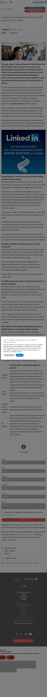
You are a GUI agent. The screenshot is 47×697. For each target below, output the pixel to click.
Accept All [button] (19, 355)
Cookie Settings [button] (9, 355)
